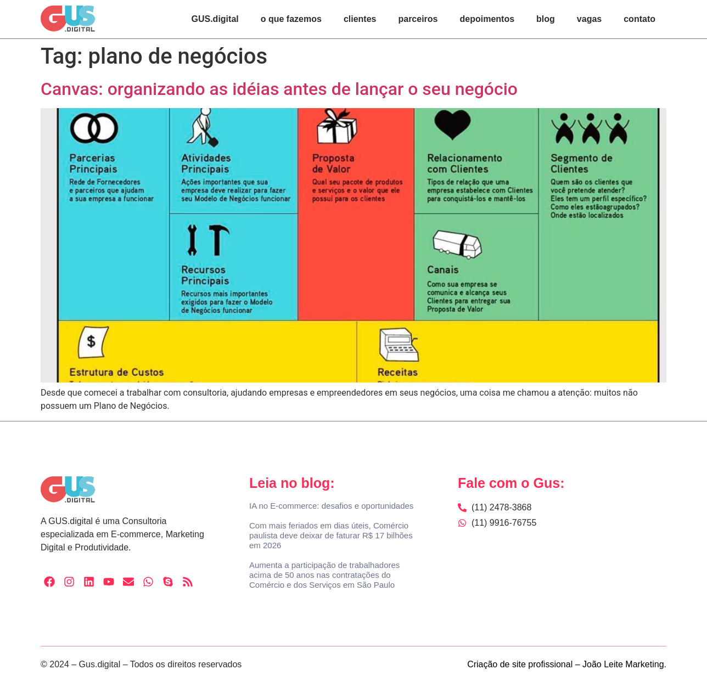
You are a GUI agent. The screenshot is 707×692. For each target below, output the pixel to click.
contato (639, 19)
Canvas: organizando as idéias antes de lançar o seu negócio (279, 88)
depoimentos (487, 19)
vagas (589, 19)
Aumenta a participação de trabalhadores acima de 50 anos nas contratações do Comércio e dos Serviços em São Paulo (324, 574)
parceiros (417, 19)
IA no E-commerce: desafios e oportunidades (331, 505)
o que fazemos (291, 19)
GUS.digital (215, 19)
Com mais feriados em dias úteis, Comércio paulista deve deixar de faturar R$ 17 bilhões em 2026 (331, 535)
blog (545, 19)
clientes (360, 19)
